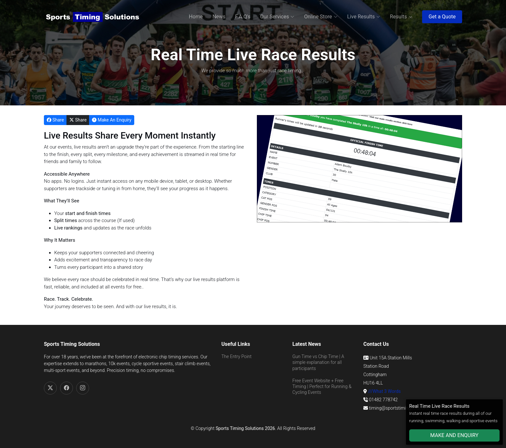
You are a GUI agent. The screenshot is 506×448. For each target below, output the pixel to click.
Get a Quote (442, 17)
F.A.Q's (242, 17)
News (218, 17)
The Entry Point (236, 356)
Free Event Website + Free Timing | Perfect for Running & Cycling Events (321, 386)
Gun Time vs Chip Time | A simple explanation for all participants (318, 362)
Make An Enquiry (111, 119)
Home (196, 17)
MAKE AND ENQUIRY (454, 435)
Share (55, 119)
